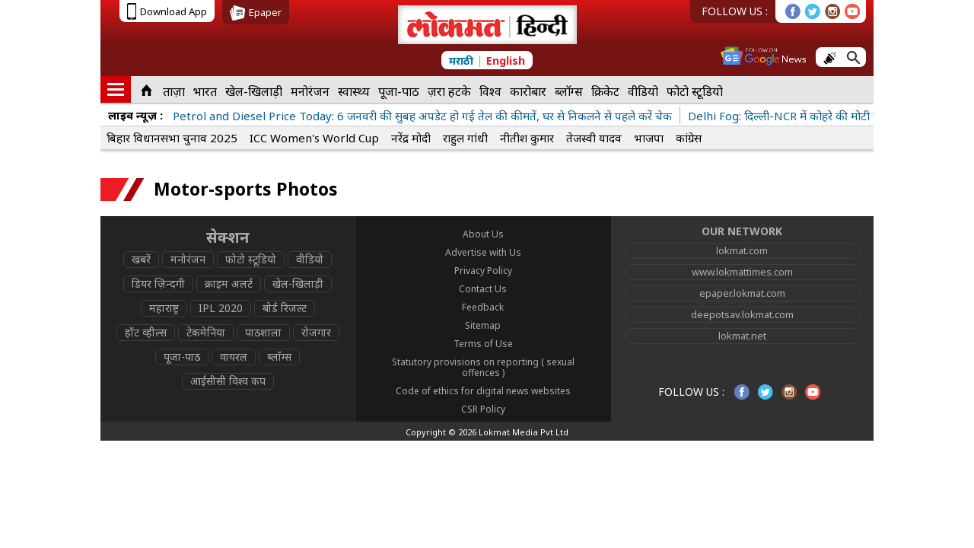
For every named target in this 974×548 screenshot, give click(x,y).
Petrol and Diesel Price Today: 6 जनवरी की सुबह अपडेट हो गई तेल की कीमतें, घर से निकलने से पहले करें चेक (422, 115)
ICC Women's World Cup (314, 137)
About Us (483, 234)
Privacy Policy (483, 270)
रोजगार (316, 332)
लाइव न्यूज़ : (135, 115)
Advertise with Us (483, 252)
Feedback (483, 307)
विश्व (490, 91)
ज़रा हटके (449, 91)
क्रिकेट (605, 91)
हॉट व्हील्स (146, 332)
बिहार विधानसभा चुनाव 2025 (172, 137)
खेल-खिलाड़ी (253, 91)
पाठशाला (263, 332)
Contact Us (483, 288)
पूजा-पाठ (398, 91)
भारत (205, 91)
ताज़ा (174, 91)
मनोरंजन (310, 91)
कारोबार (528, 91)
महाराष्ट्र (164, 308)
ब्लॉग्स (569, 91)
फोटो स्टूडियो (695, 91)
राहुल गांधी (465, 137)
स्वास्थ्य (354, 91)
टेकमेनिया (205, 332)
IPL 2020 (221, 308)
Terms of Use (483, 343)
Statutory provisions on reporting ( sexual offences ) (483, 367)
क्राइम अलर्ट (229, 283)
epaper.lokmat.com (742, 293)
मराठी (461, 60)
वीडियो (643, 91)
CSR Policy (483, 409)
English (505, 60)
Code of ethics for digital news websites (483, 390)
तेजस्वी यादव (594, 137)
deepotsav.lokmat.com (742, 314)
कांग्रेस (689, 137)
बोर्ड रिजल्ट (285, 308)
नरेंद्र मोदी (411, 137)
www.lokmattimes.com (742, 272)
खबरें (141, 259)
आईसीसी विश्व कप (228, 381)
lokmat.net (742, 335)
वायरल (233, 356)
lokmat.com (742, 250)
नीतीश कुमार (527, 137)
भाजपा (649, 137)
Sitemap (483, 325)
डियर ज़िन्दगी (158, 283)
